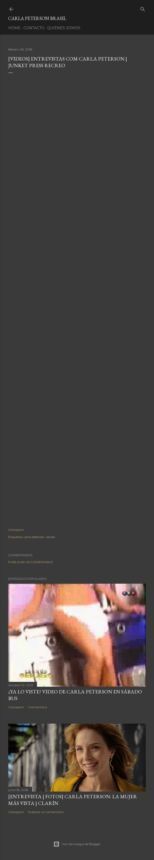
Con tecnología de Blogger (77, 844)
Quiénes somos (63, 28)
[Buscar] (143, 8)
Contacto (33, 28)
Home (14, 28)
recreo (50, 537)
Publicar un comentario (30, 562)
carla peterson (34, 537)
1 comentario (37, 707)
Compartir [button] (16, 530)
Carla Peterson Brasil (37, 18)
